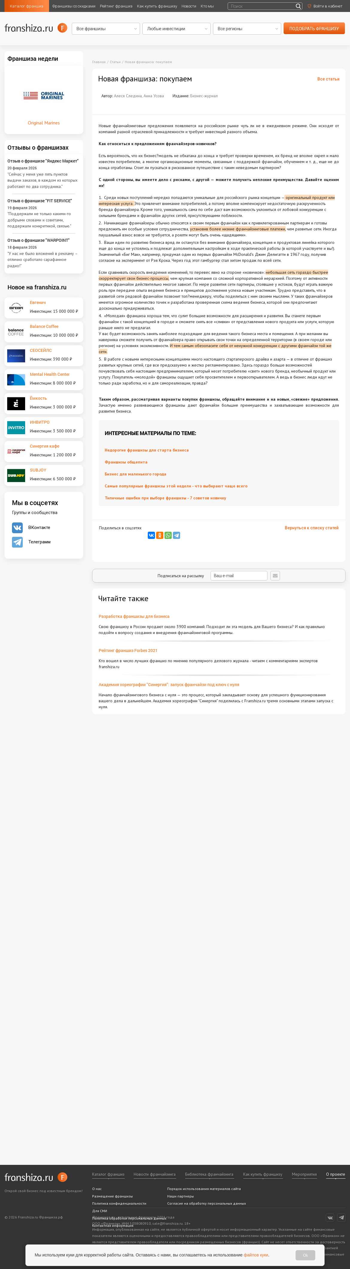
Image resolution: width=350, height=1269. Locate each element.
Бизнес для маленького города (135, 474)
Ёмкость (38, 398)
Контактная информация (112, 1225)
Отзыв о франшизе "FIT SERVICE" (39, 200)
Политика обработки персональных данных (129, 1218)
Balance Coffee (44, 326)
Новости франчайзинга (155, 1174)
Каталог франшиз (26, 6)
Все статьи (328, 79)
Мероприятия (304, 1174)
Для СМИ (99, 1211)
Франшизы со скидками (73, 6)
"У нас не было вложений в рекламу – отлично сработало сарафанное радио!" (42, 259)
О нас (97, 1188)
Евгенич (38, 302)
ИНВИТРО (40, 422)
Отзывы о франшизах (38, 147)
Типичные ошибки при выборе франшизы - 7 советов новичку (165, 498)
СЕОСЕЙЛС (41, 350)
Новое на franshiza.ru (36, 287)
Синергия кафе (44, 446)
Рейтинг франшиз (116, 6)
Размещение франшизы (112, 1196)
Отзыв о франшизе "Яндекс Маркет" (43, 161)
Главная (99, 62)
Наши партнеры (180, 1196)
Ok (305, 1255)
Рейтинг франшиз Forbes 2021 (128, 650)
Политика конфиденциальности (119, 1203)
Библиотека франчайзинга (209, 1174)
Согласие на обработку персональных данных (206, 1203)
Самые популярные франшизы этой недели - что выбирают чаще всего (176, 486)
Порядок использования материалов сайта (204, 1188)
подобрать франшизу (314, 28)
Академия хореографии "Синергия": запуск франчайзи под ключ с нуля (169, 684)
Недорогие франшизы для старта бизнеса (147, 450)
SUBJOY (38, 470)
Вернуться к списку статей (312, 527)
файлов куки (256, 1255)
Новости (189, 6)
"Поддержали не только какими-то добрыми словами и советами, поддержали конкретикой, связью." (39, 220)
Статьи (115, 62)
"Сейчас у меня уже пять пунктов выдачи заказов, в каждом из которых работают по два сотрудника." (42, 180)
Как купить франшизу (157, 6)
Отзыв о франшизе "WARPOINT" (38, 240)
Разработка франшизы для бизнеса (134, 616)
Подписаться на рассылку (212, 575)
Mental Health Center (50, 374)
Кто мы (207, 6)
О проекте (335, 1174)
